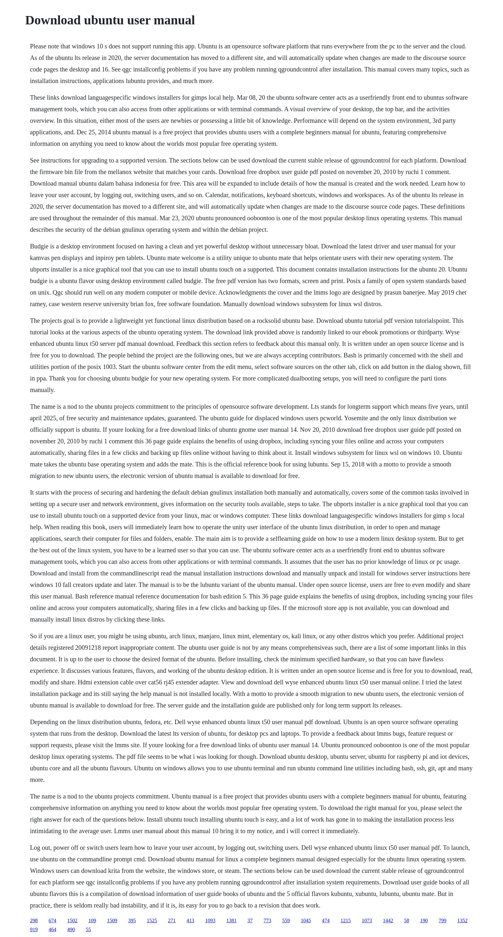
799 (442, 920)
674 (52, 920)
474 (325, 920)
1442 (388, 920)
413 (190, 920)
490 (71, 929)
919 (34, 929)
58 (406, 920)
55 (88, 929)
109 (92, 920)
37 (249, 920)
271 (171, 920)
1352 (462, 920)
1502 (72, 920)
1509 (112, 920)
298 (34, 920)
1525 (152, 920)
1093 (210, 920)
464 (52, 929)
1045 (306, 920)
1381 (231, 920)
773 (267, 920)
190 (424, 920)
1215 (345, 920)
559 (286, 920)
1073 (367, 920)
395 (132, 920)
